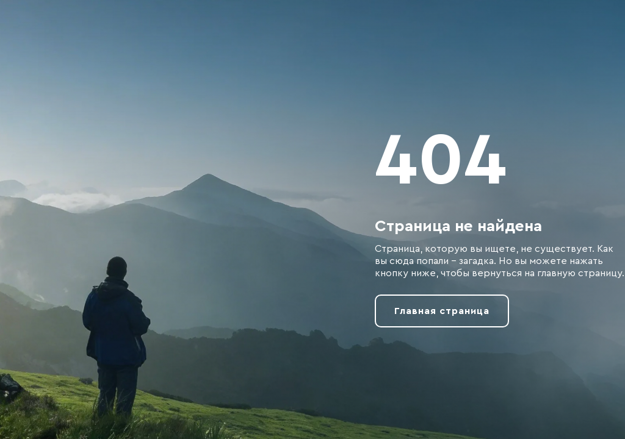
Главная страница (442, 311)
